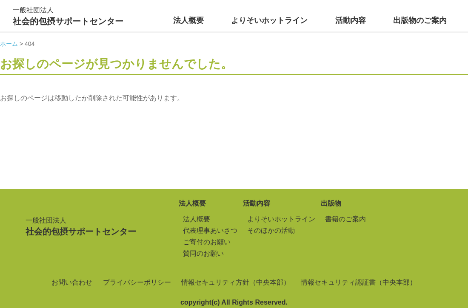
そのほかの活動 (271, 230)
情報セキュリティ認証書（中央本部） (359, 282)
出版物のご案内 (420, 20)
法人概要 (188, 20)
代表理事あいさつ (210, 230)
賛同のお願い (203, 253)
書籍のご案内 (345, 219)
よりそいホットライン (269, 20)
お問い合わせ (71, 282)
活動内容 (350, 20)
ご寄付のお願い (207, 242)
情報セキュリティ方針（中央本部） (235, 282)
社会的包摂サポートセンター (68, 15)
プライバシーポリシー (137, 282)
